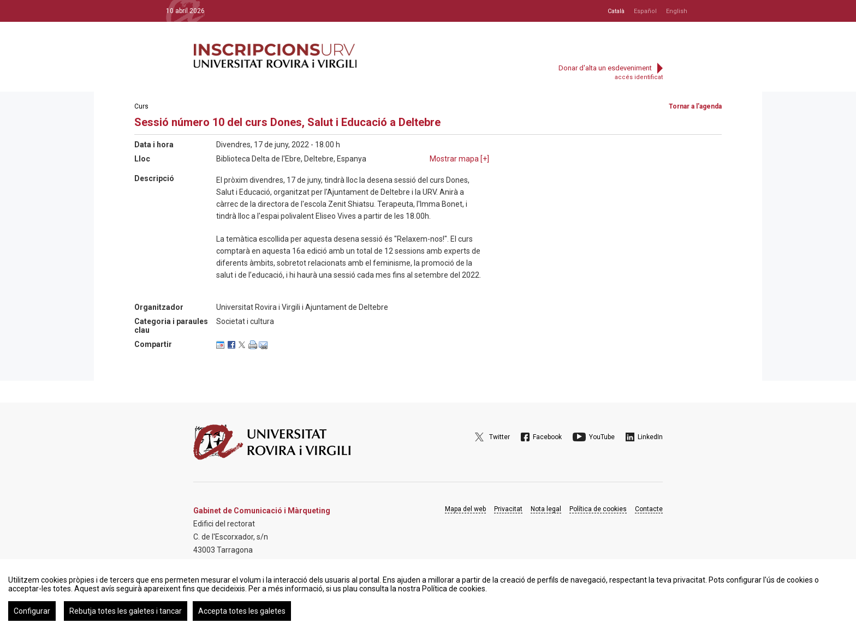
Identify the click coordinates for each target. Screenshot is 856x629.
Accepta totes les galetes (242, 611)
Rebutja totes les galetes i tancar (125, 611)
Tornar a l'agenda (695, 106)
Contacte (649, 509)
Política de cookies (598, 509)
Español (645, 11)
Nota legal (546, 509)
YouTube (602, 437)
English (676, 11)
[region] (428, 594)
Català (616, 11)
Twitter (499, 437)
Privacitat (508, 509)
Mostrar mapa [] (459, 158)
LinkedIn (650, 437)
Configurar (32, 611)
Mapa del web (465, 509)
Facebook (547, 437)
